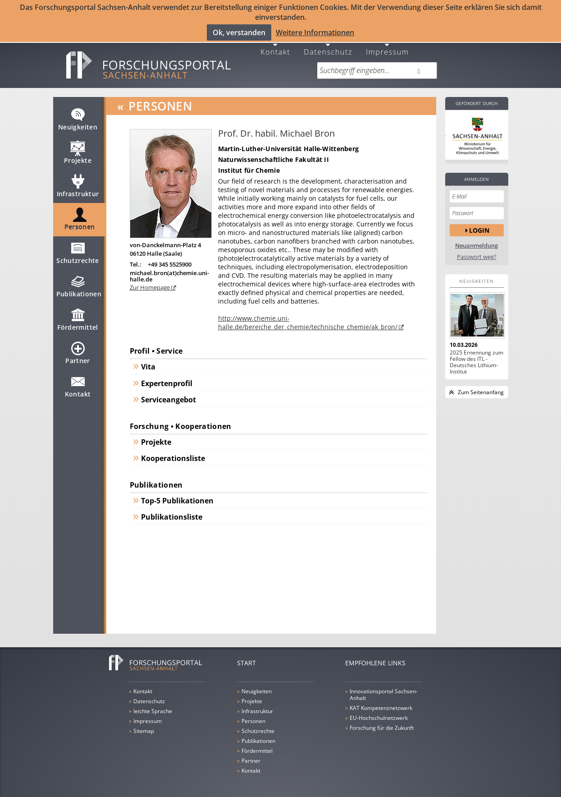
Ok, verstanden (239, 32)
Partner (77, 351)
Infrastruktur (78, 184)
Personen (79, 218)
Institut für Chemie (249, 165)
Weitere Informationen (315, 32)
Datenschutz (328, 45)
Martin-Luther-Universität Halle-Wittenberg (288, 143)
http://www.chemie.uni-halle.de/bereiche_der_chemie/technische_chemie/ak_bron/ (307, 317)
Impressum (387, 45)
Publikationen (79, 284)
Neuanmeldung (476, 240)
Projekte (77, 151)
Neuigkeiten (77, 118)
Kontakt (275, 45)
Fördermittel (77, 318)
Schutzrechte (77, 251)
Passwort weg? (477, 251)
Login (479, 224)
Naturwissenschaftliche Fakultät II (273, 154)
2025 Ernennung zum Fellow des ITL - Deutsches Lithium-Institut (476, 356)
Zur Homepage (150, 281)
